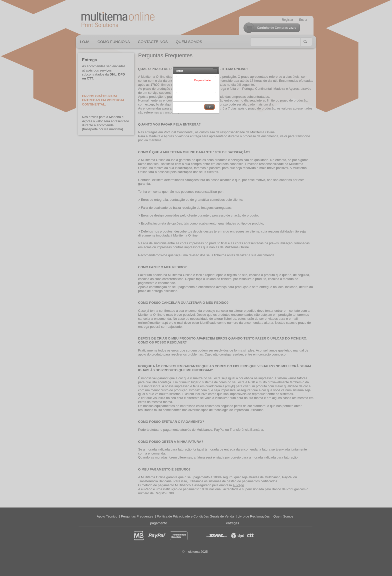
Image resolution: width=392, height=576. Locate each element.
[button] (215, 70)
